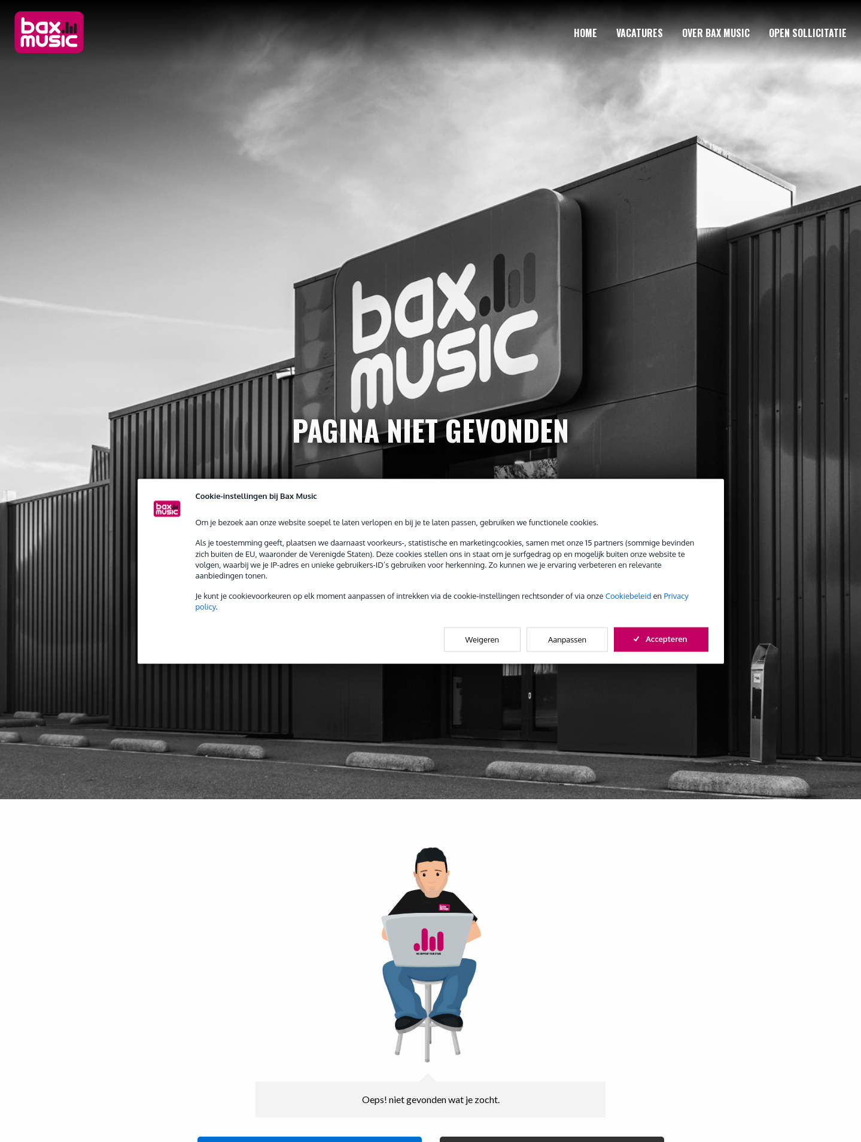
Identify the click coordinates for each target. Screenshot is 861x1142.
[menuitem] (585, 33)
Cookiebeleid (629, 596)
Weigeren (483, 639)
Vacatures (639, 33)
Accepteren (661, 638)
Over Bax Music (716, 33)
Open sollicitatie (808, 33)
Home (585, 33)
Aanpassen (567, 639)
